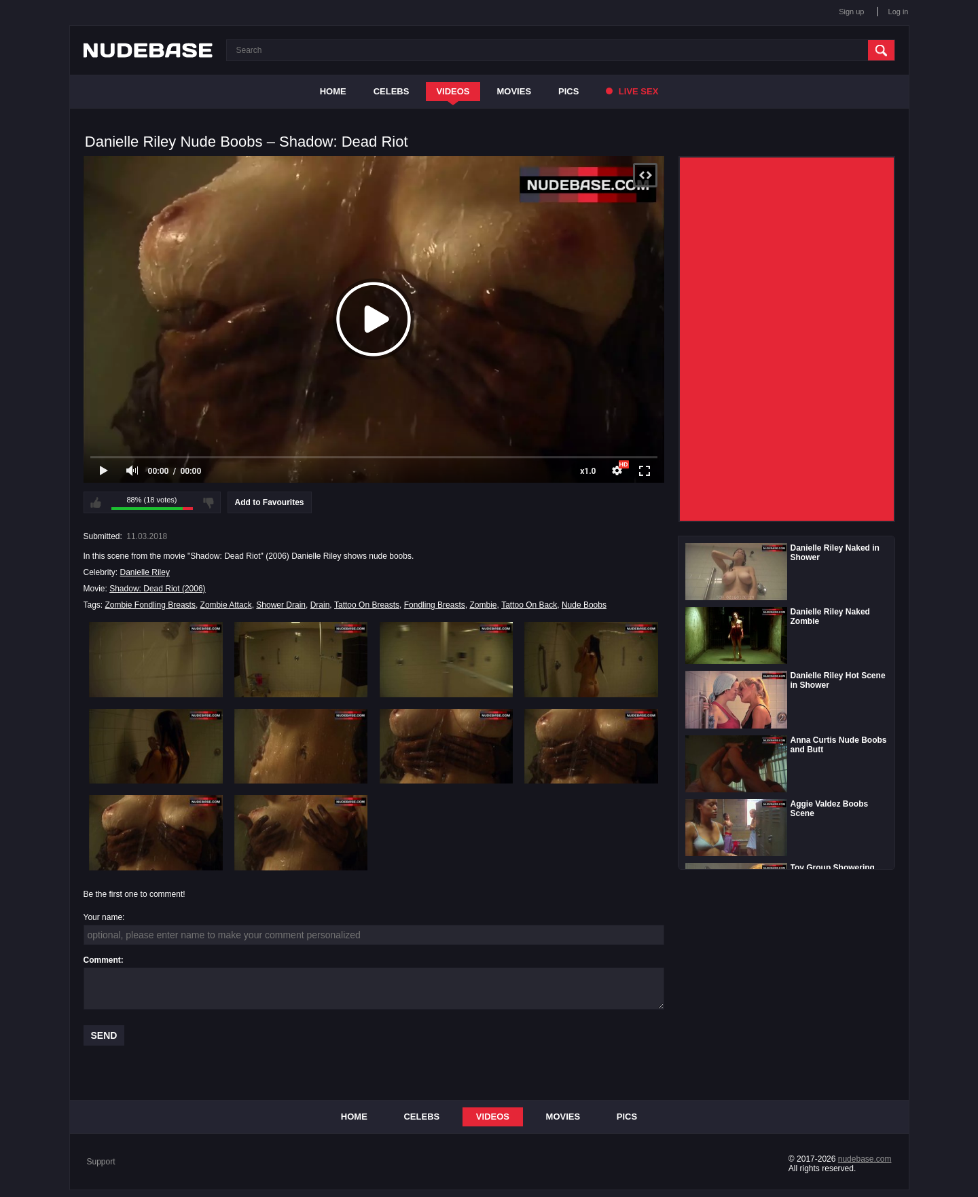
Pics (568, 91)
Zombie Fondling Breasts (150, 605)
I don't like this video (208, 502)
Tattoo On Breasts (366, 605)
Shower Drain (281, 605)
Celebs (392, 91)
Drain (320, 605)
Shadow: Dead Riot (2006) (157, 588)
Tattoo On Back (529, 605)
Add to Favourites (269, 502)
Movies (514, 91)
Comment (102, 960)
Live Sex (632, 91)
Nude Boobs (584, 605)
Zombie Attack (226, 605)
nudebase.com (865, 1159)
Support (101, 1161)
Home (333, 91)
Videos (452, 91)
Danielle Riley (145, 572)
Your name (103, 917)
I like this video (95, 502)
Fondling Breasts (434, 605)
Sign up (851, 11)
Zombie (482, 605)
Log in (898, 11)
